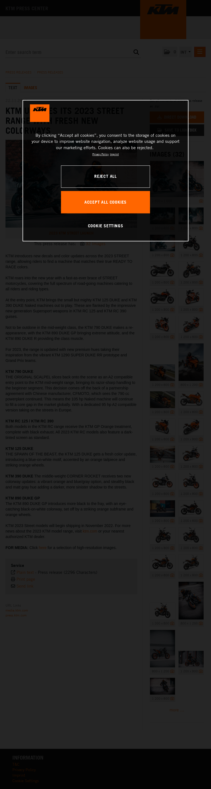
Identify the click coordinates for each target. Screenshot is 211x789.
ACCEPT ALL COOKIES (105, 202)
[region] (105, 170)
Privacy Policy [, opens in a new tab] (100, 154)
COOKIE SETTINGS (105, 225)
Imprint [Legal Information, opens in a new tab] (114, 154)
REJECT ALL (105, 176)
